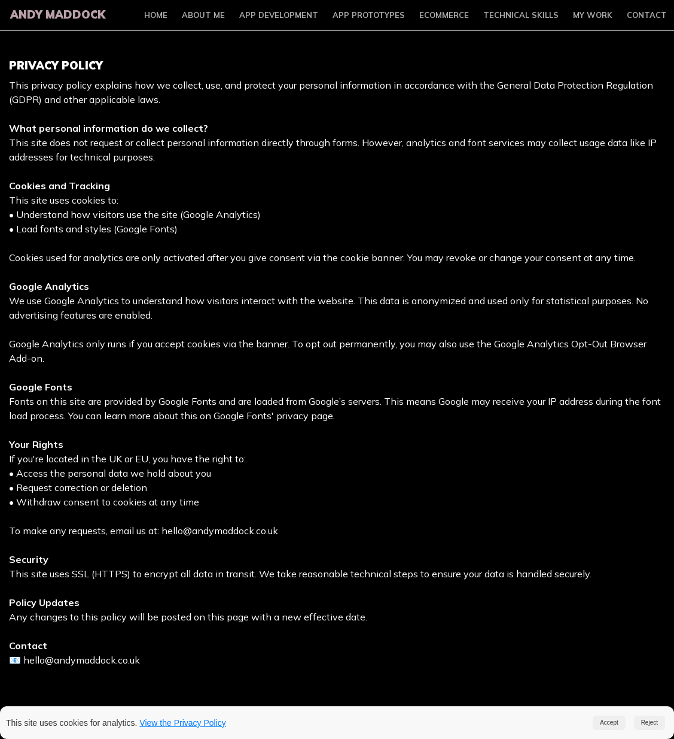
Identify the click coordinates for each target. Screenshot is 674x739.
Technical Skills (521, 15)
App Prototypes (369, 15)
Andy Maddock (56, 15)
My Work (592, 15)
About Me (203, 15)
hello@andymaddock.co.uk (219, 531)
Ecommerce (444, 15)
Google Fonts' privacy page (273, 416)
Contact (647, 15)
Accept (609, 722)
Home (155, 15)
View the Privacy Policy (182, 723)
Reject (649, 722)
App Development (278, 15)
